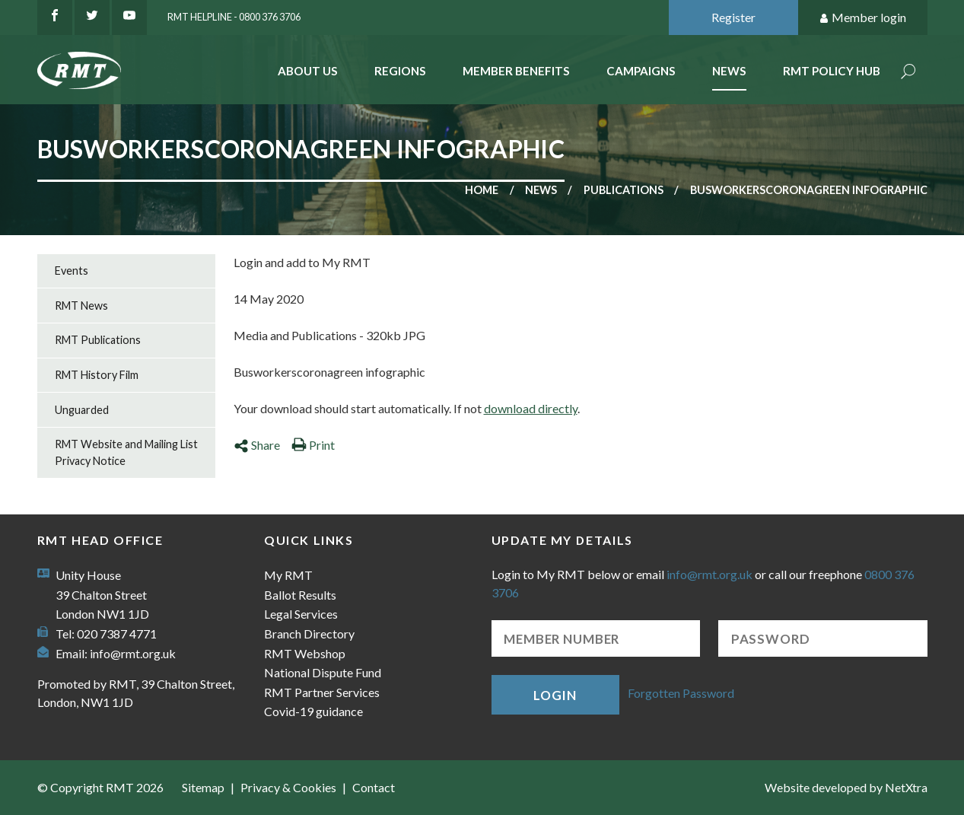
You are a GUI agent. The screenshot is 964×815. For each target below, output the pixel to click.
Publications (623, 189)
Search (908, 72)
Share (257, 445)
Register (733, 17)
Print (313, 445)
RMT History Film (96, 374)
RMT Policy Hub (831, 71)
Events (71, 270)
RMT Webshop (304, 653)
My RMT (288, 575)
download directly (530, 408)
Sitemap (203, 787)
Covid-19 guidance (313, 711)
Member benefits (516, 71)
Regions (400, 71)
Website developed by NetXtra (846, 787)
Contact (373, 787)
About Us (308, 71)
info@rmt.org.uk (133, 653)
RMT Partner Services (322, 692)
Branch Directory (309, 633)
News (729, 71)
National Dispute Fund (322, 672)
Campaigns (641, 71)
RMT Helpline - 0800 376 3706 (234, 17)
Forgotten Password (681, 693)
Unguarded (82, 409)
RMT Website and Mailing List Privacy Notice (126, 452)
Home (481, 189)
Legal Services (301, 613)
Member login (862, 18)
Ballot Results (300, 594)
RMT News (81, 305)
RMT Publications (98, 339)
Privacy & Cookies (288, 787)
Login (554, 695)
